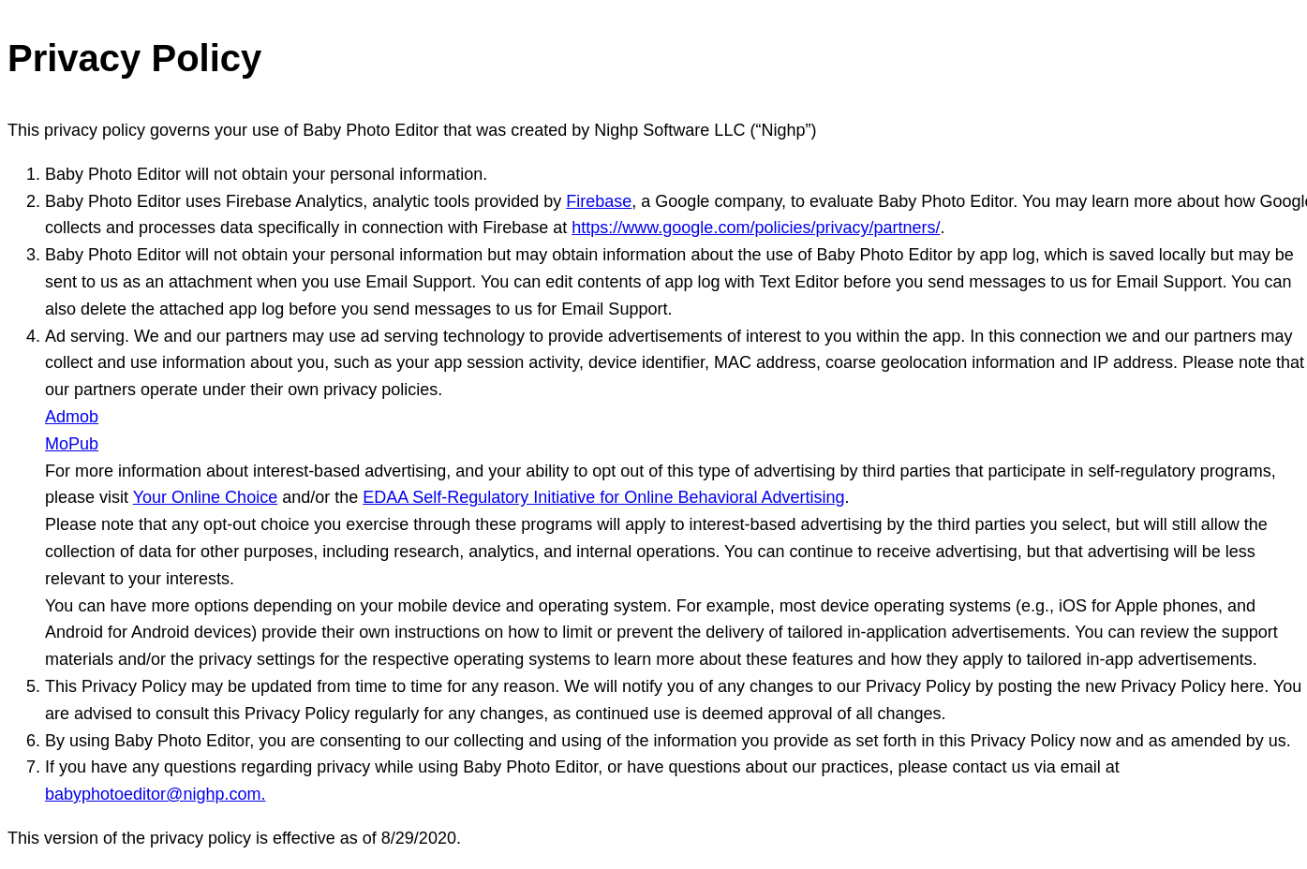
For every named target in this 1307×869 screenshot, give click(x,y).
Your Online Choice (205, 497)
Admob (71, 416)
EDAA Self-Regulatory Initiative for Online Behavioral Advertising (603, 497)
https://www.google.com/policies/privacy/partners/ (756, 227)
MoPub (71, 443)
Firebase (598, 201)
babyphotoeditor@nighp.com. (155, 794)
